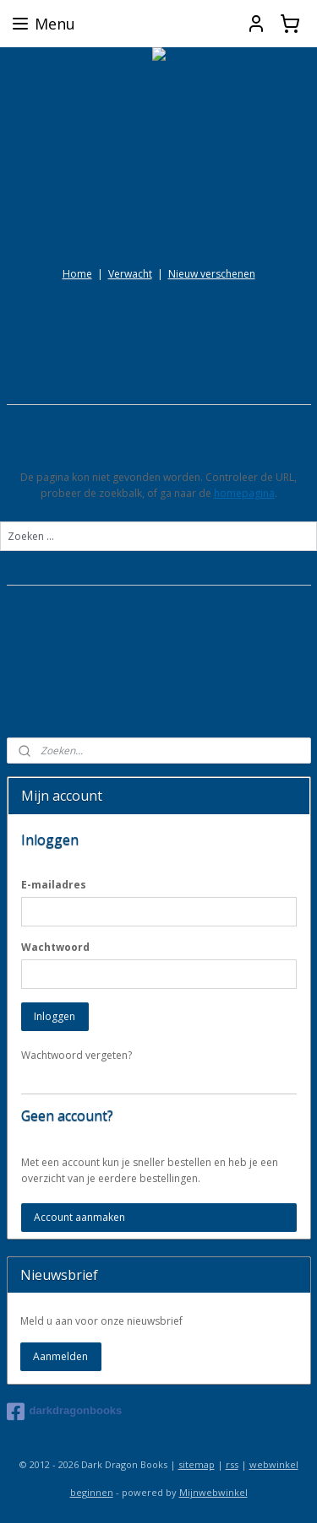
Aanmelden (60, 1356)
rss (232, 1464)
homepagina (244, 493)
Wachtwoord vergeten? (76, 1055)
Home (77, 274)
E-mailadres (53, 885)
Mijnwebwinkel (213, 1492)
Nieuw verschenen (211, 274)
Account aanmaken (79, 1217)
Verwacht (130, 274)
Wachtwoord (55, 947)
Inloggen (54, 1016)
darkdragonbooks (65, 1411)
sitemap (196, 1464)
